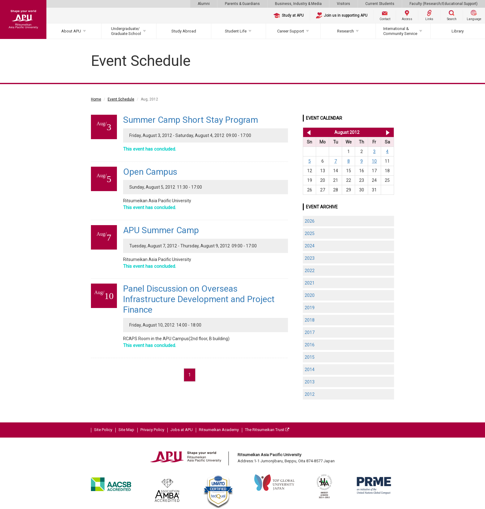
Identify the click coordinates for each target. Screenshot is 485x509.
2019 (310, 307)
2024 (310, 245)
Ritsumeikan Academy (219, 429)
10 (374, 161)
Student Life (236, 31)
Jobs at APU (181, 429)
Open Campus (150, 172)
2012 (310, 394)
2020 (310, 295)
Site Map (126, 429)
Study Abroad (183, 31)
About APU (71, 31)
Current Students (379, 4)
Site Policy (103, 429)
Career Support (290, 31)
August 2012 (346, 132)
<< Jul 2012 (307, 132)
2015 (310, 357)
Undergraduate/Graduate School (126, 31)
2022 (310, 270)
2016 (310, 344)
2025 (310, 233)
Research (345, 31)
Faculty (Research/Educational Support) (444, 4)
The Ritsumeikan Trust (267, 429)
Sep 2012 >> (387, 132)
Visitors (343, 4)
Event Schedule (121, 99)
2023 (310, 258)
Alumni (204, 4)
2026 (310, 221)
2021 (310, 282)
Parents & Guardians (242, 4)
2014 (310, 369)
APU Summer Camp (161, 230)
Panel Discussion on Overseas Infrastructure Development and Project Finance (199, 299)
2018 (310, 320)
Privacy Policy (152, 429)
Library (458, 31)
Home (96, 99)
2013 (310, 381)
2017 (310, 332)
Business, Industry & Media (298, 4)
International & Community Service (400, 31)
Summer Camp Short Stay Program (190, 120)
